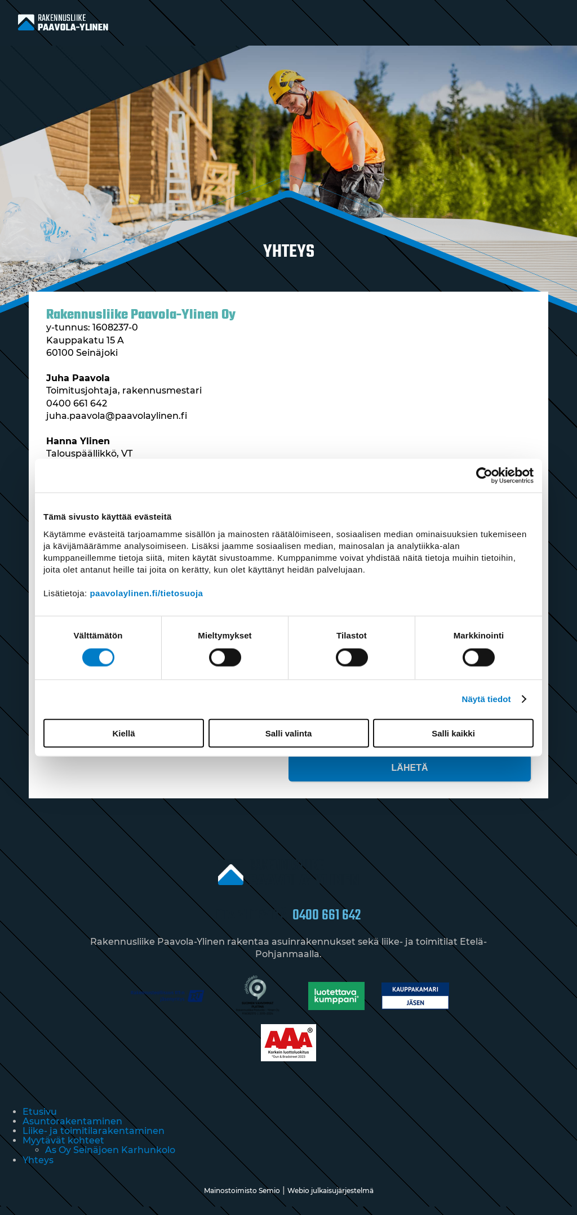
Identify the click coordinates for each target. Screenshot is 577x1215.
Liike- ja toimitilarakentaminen (94, 1139)
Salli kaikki (453, 733)
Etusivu (40, 1120)
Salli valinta (288, 733)
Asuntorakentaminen (72, 1129)
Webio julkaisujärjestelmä (330, 1199)
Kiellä (123, 733)
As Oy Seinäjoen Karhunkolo (110, 1158)
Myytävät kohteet (63, 1148)
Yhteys (38, 1168)
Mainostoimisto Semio (242, 1199)
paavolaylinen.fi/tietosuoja (146, 592)
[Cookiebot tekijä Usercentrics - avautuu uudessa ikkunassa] (484, 475)
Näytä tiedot (486, 699)
